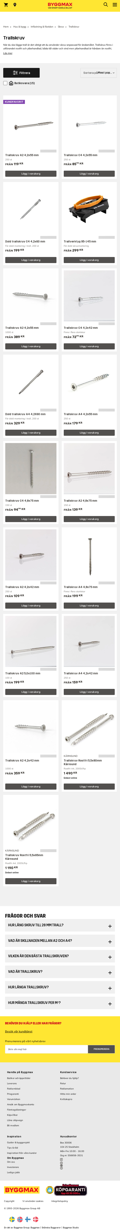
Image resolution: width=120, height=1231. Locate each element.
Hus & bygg (19, 26)
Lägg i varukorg (30, 173)
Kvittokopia (66, 1099)
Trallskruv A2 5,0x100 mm (22, 673)
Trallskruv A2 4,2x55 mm (22, 155)
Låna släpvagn (15, 1120)
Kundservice (68, 1072)
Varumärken (13, 1099)
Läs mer (7, 53)
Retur (63, 1083)
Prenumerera (101, 1049)
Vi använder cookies (32, 1201)
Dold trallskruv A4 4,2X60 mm (25, 414)
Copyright (9, 1201)
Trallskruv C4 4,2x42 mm (81, 328)
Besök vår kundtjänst (18, 1031)
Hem (6, 26)
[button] (50, 1190)
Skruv (61, 26)
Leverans (12, 1083)
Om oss (11, 1161)
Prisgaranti (13, 1093)
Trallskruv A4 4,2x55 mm (81, 414)
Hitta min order (68, 1093)
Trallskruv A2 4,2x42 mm (22, 587)
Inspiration (14, 1136)
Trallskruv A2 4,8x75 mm (80, 500)
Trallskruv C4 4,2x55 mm (80, 155)
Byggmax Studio (71, 1227)
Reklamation (67, 1088)
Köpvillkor (12, 1115)
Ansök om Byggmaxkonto (20, 1104)
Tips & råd (12, 1147)
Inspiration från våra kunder (22, 1153)
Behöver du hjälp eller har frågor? (33, 1023)
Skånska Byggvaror (51, 1227)
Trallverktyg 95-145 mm (80, 241)
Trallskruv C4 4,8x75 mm (22, 500)
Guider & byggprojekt (18, 1142)
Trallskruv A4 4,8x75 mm (81, 587)
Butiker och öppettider (18, 1078)
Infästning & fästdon (42, 26)
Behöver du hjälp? (69, 1078)
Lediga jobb (13, 1172)
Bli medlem (13, 1125)
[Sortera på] (98, 73)
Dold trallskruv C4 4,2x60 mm (25, 241)
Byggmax (35, 1227)
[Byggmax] (60, 6)
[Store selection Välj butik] (14, 5)
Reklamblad (13, 1088)
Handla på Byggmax (20, 1072)
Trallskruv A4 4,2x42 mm (81, 673)
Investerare (13, 1167)
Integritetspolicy (59, 1201)
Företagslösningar (16, 1109)
